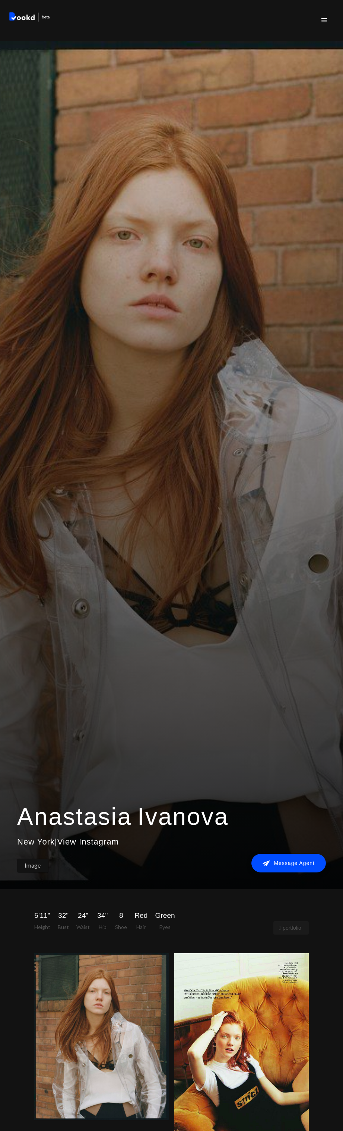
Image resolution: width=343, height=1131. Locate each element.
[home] (29, 17)
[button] (324, 20)
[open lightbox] (101, 1036)
